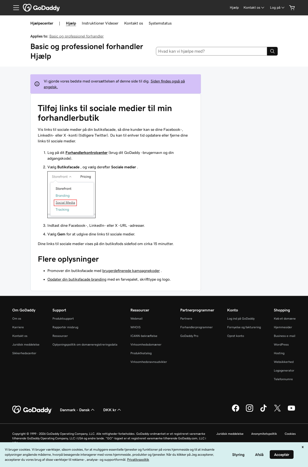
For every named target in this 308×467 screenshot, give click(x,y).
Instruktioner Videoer (100, 23)
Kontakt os (133, 23)
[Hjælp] (234, 7)
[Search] (272, 51)
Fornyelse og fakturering (244, 327)
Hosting (279, 353)
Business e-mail (284, 335)
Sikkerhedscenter (24, 353)
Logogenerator (284, 370)
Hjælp (71, 23)
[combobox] (211, 51)
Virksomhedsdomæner (145, 344)
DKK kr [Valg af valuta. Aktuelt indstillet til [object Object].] (112, 410)
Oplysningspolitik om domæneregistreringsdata (84, 344)
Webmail (136, 318)
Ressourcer (60, 335)
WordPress (281, 344)
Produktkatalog (141, 353)
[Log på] (277, 7)
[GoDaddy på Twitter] (277, 411)
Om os (16, 318)
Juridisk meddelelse (25, 344)
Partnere (186, 318)
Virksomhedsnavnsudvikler (148, 361)
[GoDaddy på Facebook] (235, 411)
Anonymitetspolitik (264, 433)
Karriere (18, 327)
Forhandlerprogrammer (196, 327)
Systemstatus (160, 23)
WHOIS (135, 327)
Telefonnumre (283, 379)
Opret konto (235, 335)
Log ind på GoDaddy (241, 318)
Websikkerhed (284, 361)
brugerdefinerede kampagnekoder (131, 270)
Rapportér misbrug (65, 327)
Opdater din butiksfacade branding (76, 279)
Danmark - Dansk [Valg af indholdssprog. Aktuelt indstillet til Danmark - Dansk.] (78, 410)
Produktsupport (63, 318)
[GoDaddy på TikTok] (263, 411)
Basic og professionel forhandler (76, 36)
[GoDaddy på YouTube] (291, 411)
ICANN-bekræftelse (143, 335)
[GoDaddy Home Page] (32, 410)
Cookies (290, 433)
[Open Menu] (14, 8)
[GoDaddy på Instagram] (249, 411)
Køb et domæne (285, 318)
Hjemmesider (283, 327)
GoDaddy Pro (189, 335)
